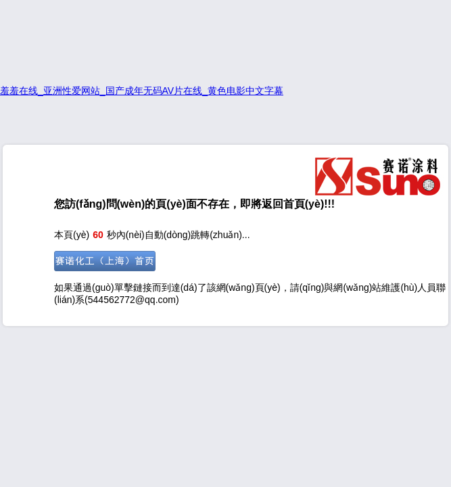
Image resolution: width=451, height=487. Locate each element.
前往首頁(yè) (105, 261)
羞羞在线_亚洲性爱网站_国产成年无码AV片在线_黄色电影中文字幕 (141, 90)
